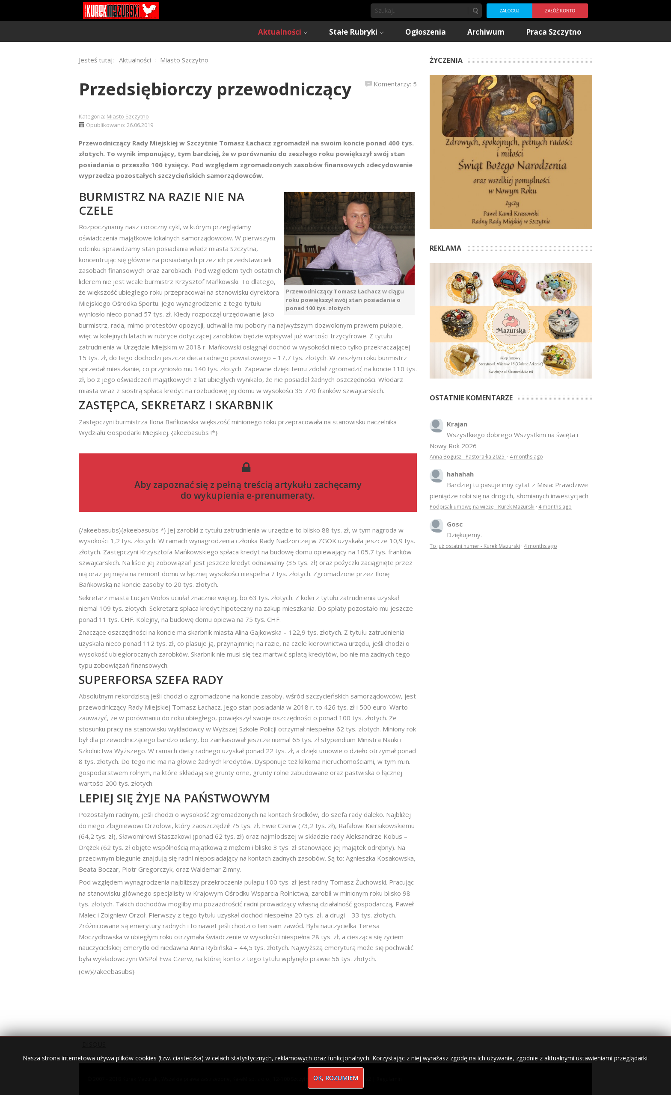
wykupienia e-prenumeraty (253, 495)
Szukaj (475, 10)
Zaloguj (509, 11)
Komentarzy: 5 (395, 84)
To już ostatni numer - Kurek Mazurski (475, 546)
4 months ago (526, 456)
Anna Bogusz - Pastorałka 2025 (468, 456)
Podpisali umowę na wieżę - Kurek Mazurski (482, 506)
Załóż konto (560, 11)
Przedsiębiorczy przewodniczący (215, 89)
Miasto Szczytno (128, 116)
